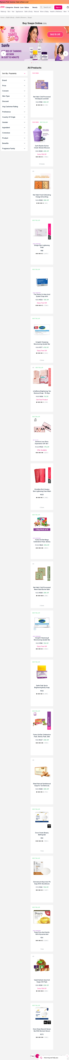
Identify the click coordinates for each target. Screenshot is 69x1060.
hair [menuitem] (13, 11)
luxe (22, 7)
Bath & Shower (21, 17)
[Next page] (67, 1056)
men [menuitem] (65, 11)
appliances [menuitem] (19, 11)
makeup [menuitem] (3, 11)
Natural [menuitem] (36, 11)
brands (16, 7)
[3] (38, 63)
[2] (36, 63)
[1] (34, 63)
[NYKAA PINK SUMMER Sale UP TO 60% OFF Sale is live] (34, 34)
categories (9, 7)
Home (2, 17)
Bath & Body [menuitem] (29, 11)
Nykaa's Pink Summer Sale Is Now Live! (14, 2)
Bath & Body (10, 17)
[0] (32, 63)
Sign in (58, 7)
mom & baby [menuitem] (44, 11)
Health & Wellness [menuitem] (56, 11)
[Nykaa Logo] (2, 6)
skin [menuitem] (8, 11)
